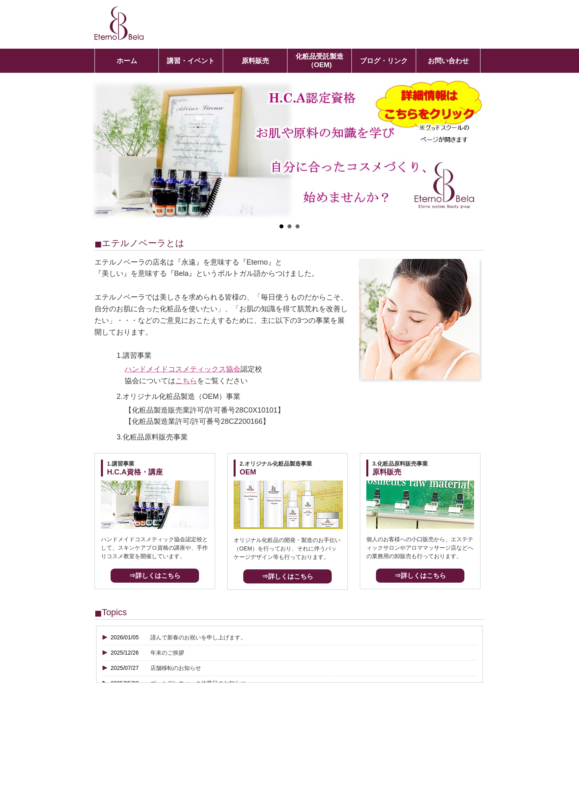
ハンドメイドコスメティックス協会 (182, 369)
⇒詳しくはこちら (155, 575)
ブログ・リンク (384, 61)
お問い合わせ (448, 61)
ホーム (127, 61)
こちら (186, 381)
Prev (102, 150)
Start (477, 226)
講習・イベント (191, 61)
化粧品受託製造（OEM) (319, 61)
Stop (483, 226)
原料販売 (255, 61)
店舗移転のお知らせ (175, 668)
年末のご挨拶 (167, 652)
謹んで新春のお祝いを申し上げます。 (198, 637)
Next (476, 150)
